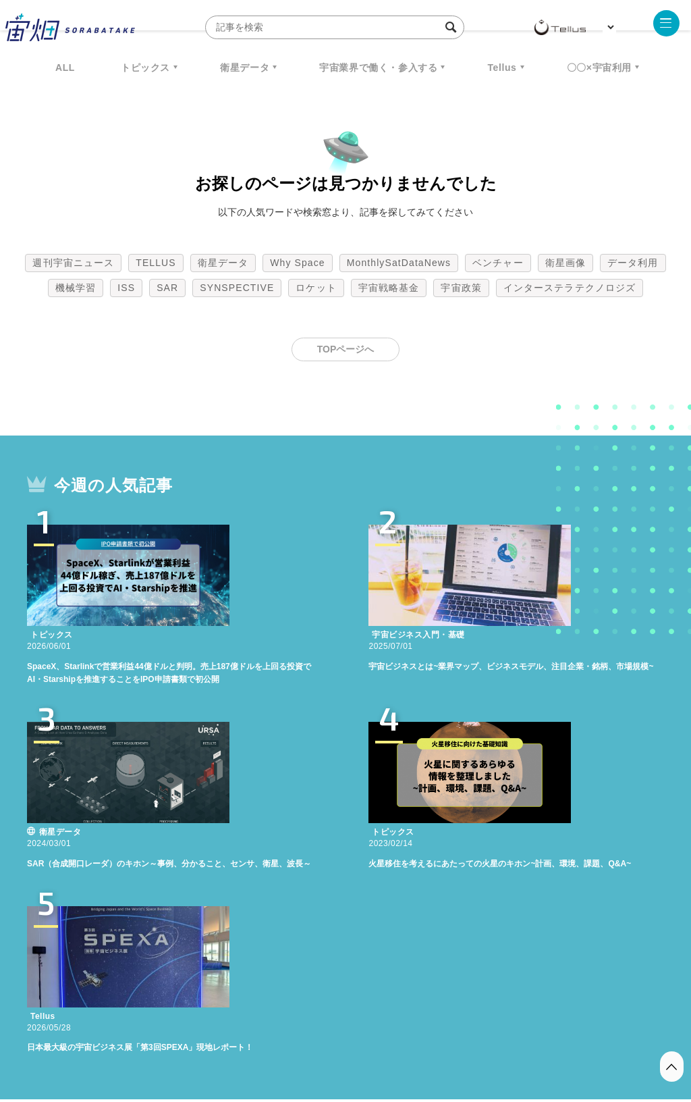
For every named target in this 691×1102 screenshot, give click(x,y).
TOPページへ (346, 349)
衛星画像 (565, 262)
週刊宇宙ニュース (73, 262)
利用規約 (233, 1031)
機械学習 (75, 287)
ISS (126, 287)
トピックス (145, 67)
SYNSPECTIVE (237, 287)
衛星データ (244, 67)
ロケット (316, 287)
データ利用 (633, 262)
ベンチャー (498, 262)
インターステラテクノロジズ (569, 287)
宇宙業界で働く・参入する (378, 67)
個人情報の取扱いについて (305, 1031)
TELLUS (156, 262)
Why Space (297, 262)
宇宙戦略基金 (389, 287)
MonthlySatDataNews (399, 262)
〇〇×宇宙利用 (599, 67)
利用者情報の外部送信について (417, 1031)
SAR (167, 287)
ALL (65, 67)
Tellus (501, 67)
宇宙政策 (461, 287)
